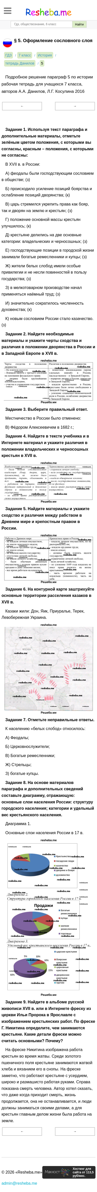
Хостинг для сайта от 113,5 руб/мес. (83, 1172)
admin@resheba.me (19, 1183)
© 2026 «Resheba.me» (22, 1172)
